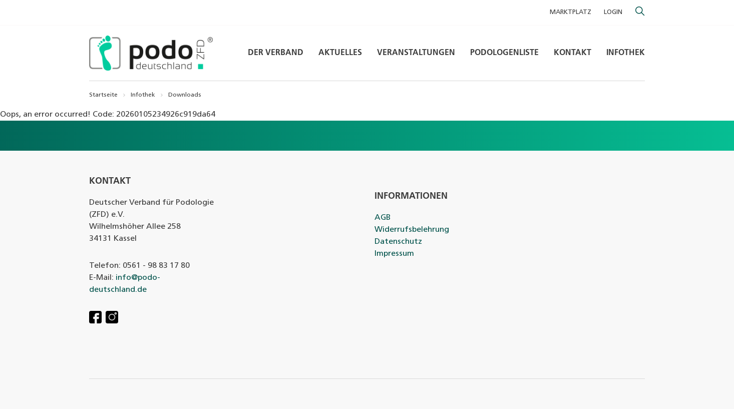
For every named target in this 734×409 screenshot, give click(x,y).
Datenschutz (398, 242)
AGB (383, 218)
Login (613, 12)
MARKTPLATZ (570, 12)
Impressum (394, 254)
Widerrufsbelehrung (412, 230)
